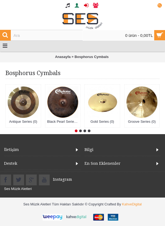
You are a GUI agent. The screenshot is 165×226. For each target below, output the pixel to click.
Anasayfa (63, 57)
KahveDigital (132, 204)
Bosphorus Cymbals (92, 57)
